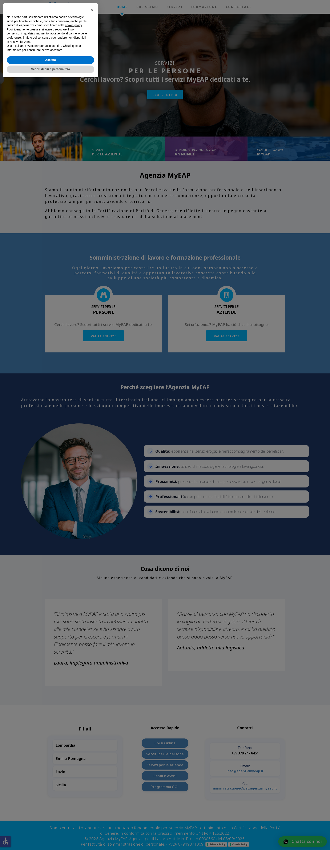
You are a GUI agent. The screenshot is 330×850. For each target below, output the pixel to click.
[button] (92, 779)
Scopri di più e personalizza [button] (50, 838)
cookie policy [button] (73, 794)
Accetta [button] (50, 829)
